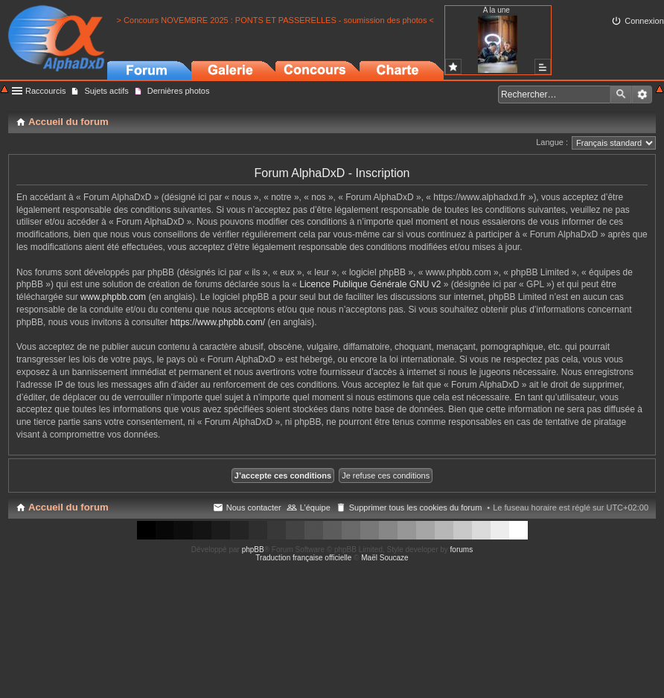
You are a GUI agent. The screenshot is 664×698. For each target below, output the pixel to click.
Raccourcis (45, 90)
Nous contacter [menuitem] (253, 507)
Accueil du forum (68, 507)
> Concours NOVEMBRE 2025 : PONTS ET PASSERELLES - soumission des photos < (275, 20)
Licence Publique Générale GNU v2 (370, 284)
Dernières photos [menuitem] (178, 90)
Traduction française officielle (303, 558)
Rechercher (621, 94)
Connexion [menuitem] (644, 20)
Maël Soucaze (384, 558)
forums (461, 549)
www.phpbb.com (113, 297)
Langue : (552, 142)
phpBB (253, 549)
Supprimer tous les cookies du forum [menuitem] (415, 507)
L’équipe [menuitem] (315, 507)
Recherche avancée (642, 94)
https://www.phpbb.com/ (217, 322)
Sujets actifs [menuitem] (106, 90)
